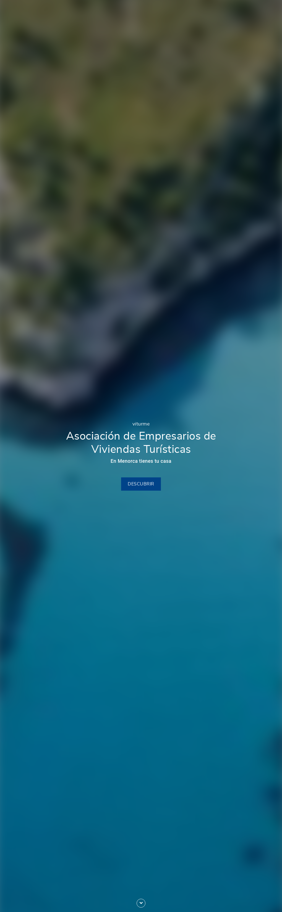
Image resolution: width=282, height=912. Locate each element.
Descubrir (141, 484)
